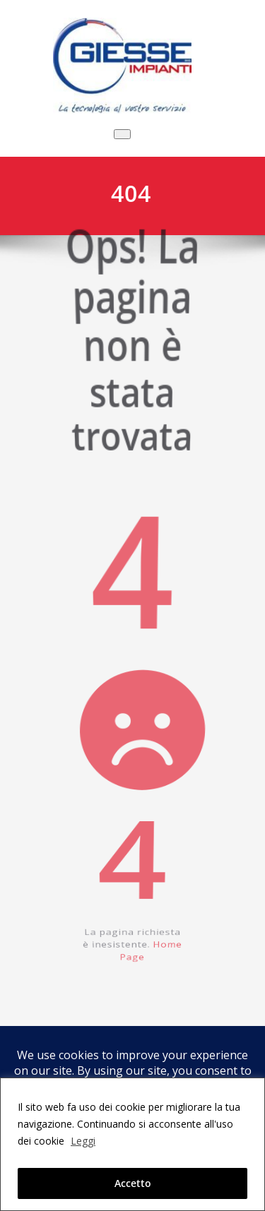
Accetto (132, 1183)
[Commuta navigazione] (122, 134)
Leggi (83, 1140)
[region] (132, 1144)
